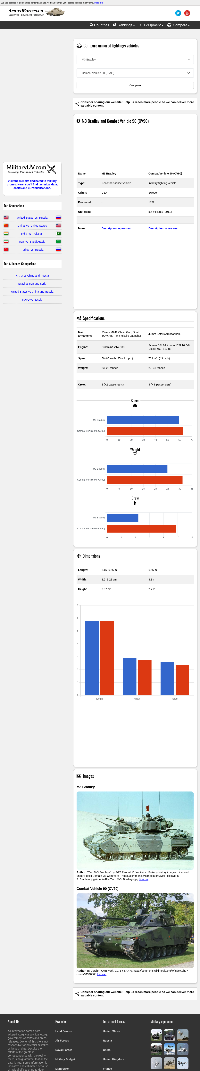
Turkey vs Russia (32, 249)
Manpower (62, 1068)
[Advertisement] (32, 97)
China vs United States (32, 225)
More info (98, 3)
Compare (135, 85)
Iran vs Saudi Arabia (32, 241)
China (107, 1049)
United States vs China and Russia (32, 291)
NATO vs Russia (32, 299)
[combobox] (135, 59)
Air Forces (62, 1040)
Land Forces (63, 1031)
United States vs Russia (32, 217)
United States (111, 1031)
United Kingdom (113, 1059)
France (107, 1068)
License (143, 879)
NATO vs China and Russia (32, 275)
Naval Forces (63, 1049)
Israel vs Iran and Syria (32, 283)
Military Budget (65, 1059)
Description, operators (116, 228)
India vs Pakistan (32, 233)
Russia (107, 1040)
